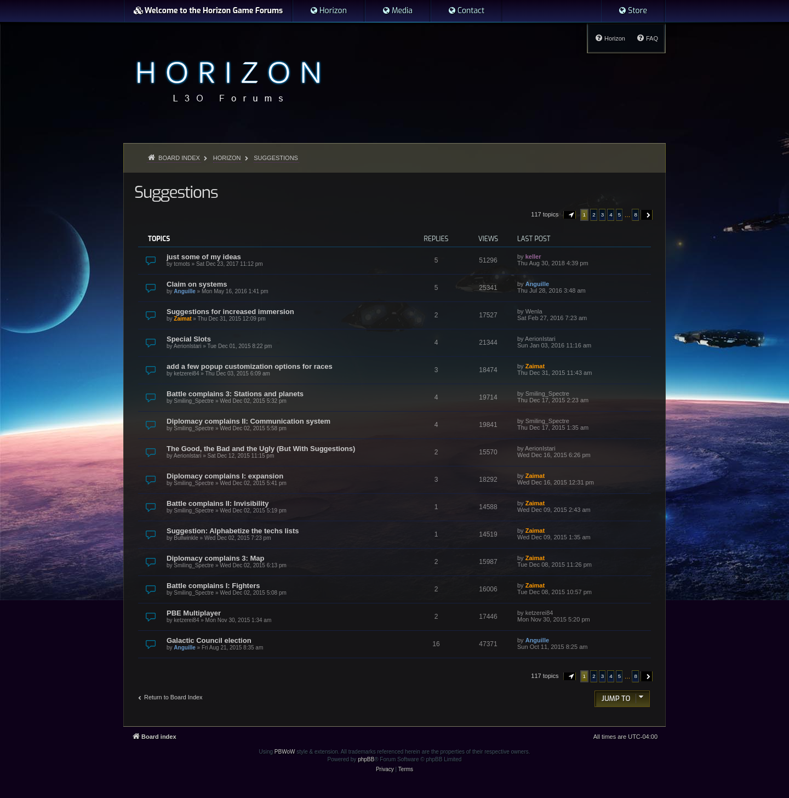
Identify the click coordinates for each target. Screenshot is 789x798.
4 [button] (611, 215)
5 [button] (619, 215)
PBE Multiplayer (194, 613)
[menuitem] (328, 11)
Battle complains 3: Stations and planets (235, 394)
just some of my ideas (204, 257)
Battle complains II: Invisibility (217, 503)
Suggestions (176, 192)
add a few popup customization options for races (250, 366)
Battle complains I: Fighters (213, 586)
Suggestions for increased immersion (230, 311)
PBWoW (285, 752)
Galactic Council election (209, 640)
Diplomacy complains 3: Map (215, 558)
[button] (570, 215)
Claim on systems (197, 284)
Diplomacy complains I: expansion (225, 476)
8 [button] (635, 215)
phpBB (366, 759)
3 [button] (602, 215)
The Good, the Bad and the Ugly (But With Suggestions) (261, 448)
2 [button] (594, 215)
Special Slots (189, 339)
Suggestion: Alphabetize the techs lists (233, 531)
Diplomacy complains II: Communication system (248, 421)
